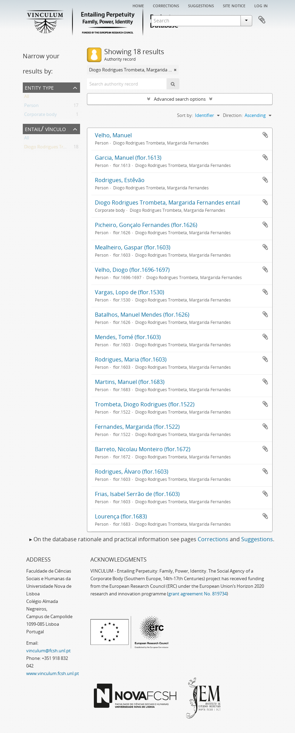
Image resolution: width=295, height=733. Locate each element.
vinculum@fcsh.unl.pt (48, 650)
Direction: (233, 115)
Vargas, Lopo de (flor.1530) (129, 292)
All (26, 98)
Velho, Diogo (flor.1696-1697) (132, 270)
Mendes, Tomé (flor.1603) (128, 337)
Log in (261, 5)
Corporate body (40, 115)
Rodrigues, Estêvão (120, 180)
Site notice (234, 5)
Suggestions (201, 5)
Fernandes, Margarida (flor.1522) (137, 426)
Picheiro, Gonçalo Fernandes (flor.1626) (146, 225)
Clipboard (262, 20)
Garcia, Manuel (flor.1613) (128, 157)
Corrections (166, 5)
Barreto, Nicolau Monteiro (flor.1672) (142, 449)
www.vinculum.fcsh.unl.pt (52, 673)
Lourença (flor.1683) (121, 516)
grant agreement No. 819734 (197, 594)
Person (31, 106)
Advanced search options (180, 99)
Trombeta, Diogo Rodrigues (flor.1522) (145, 404)
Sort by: (185, 115)
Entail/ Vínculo (45, 128)
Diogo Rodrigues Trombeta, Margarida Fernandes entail (167, 202)
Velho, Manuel (113, 135)
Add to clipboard (265, 134)
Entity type (39, 87)
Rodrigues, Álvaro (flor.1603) (131, 471)
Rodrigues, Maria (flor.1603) (131, 359)
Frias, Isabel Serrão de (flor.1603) (137, 494)
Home (138, 5)
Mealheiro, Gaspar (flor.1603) (132, 247)
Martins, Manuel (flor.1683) (130, 382)
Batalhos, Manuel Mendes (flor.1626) (142, 314)
